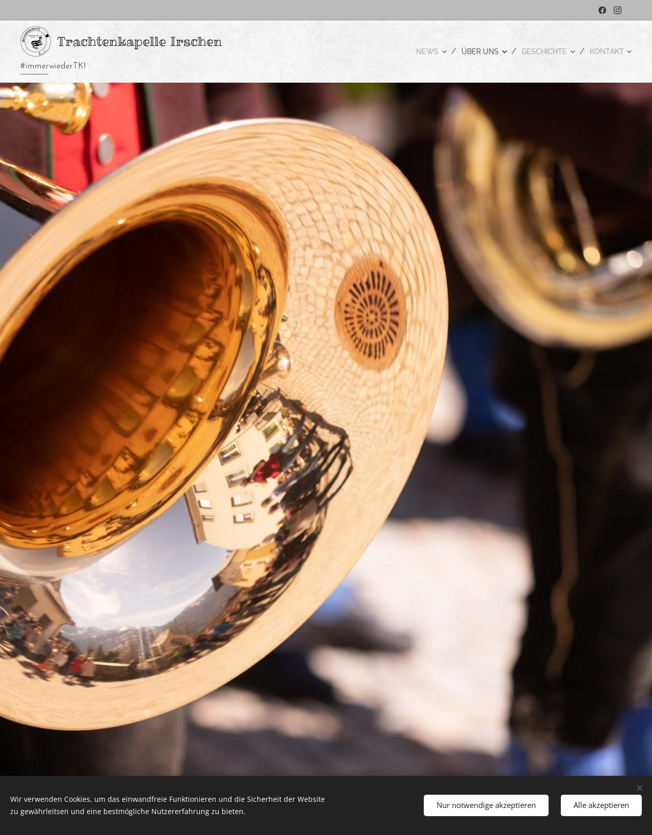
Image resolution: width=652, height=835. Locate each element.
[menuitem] (419, 51)
